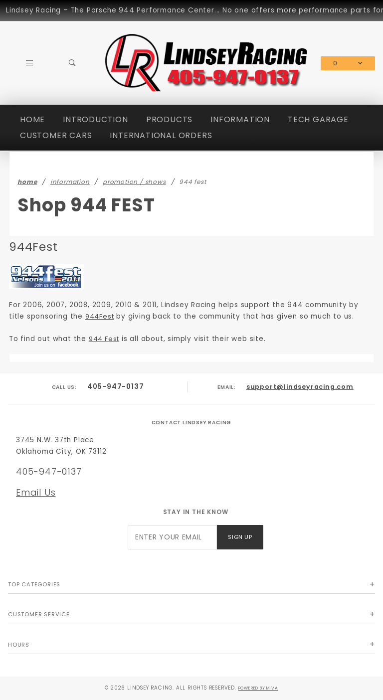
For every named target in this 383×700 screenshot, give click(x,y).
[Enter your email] (172, 537)
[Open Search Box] (72, 63)
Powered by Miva (258, 688)
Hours (18, 645)
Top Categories (34, 584)
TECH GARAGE (318, 119)
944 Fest (106, 339)
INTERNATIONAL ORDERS (161, 135)
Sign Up (240, 537)
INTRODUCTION (95, 119)
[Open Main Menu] (29, 63)
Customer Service (39, 614)
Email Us (35, 492)
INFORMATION (240, 119)
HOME (32, 119)
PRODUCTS (169, 119)
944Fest (101, 316)
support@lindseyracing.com (300, 386)
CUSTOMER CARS (56, 135)
